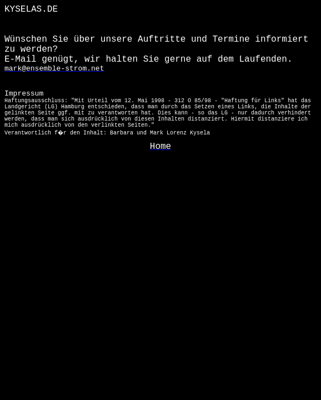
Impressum (157, 112)
